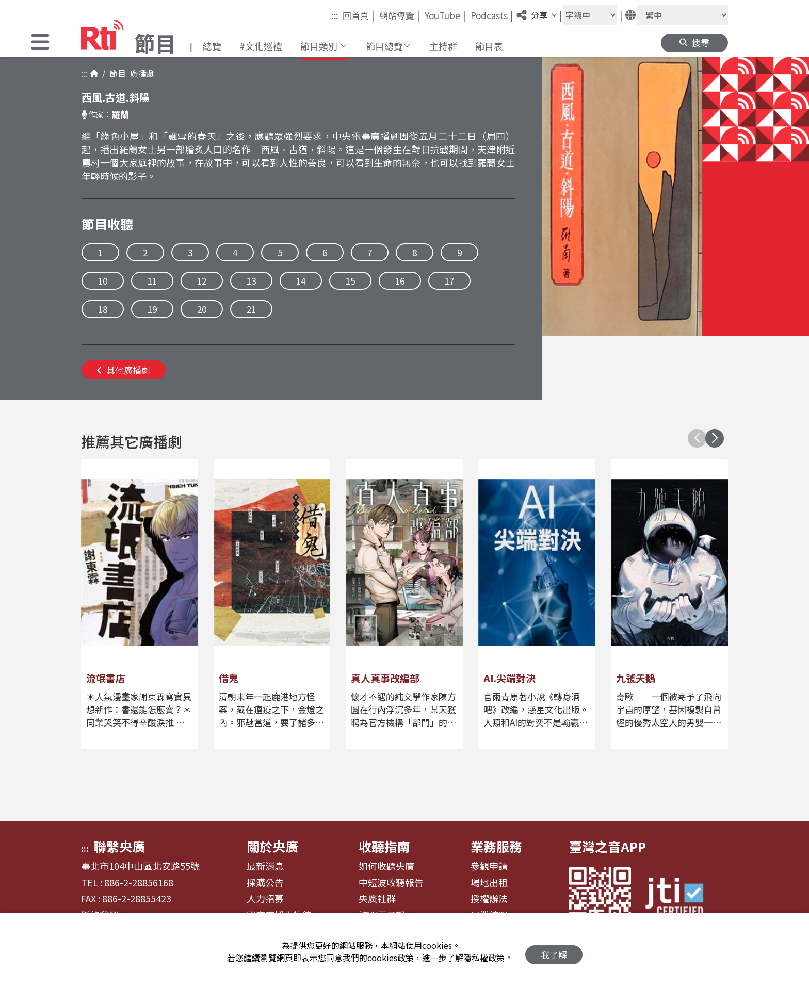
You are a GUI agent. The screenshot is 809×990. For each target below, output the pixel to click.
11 (152, 280)
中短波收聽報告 (391, 882)
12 (201, 280)
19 (152, 309)
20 (201, 309)
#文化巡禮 (260, 46)
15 (350, 280)
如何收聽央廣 (386, 866)
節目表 (489, 46)
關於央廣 (272, 846)
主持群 (443, 46)
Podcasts (492, 15)
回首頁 (359, 15)
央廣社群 (377, 898)
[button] (40, 43)
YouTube (445, 15)
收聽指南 (384, 846)
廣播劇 (140, 73)
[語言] (682, 15)
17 (449, 280)
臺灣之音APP (607, 846)
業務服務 (496, 846)
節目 (115, 73)
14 (300, 280)
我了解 (554, 951)
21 (251, 309)
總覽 (212, 46)
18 (102, 309)
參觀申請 (489, 866)
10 (102, 280)
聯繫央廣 (119, 846)
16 (400, 280)
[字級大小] (590, 15)
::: (335, 15)
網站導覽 (399, 15)
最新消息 (265, 866)
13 (251, 280)
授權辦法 (489, 898)
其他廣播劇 (123, 370)
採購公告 (265, 882)
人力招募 (265, 898)
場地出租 (489, 882)
